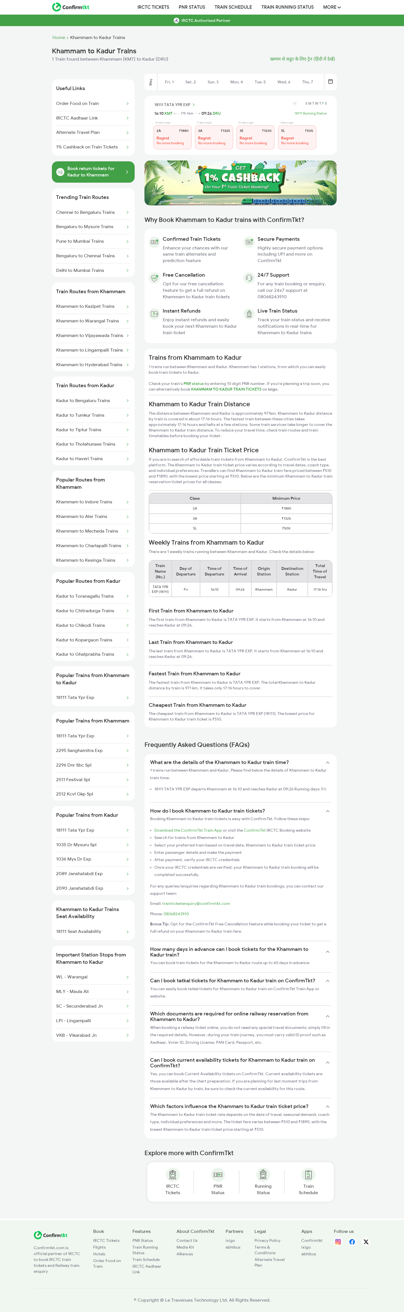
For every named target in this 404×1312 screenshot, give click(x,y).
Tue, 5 (260, 82)
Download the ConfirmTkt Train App (188, 830)
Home (58, 37)
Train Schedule (233, 7)
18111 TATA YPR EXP (175, 104)
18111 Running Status (311, 113)
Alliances (184, 1254)
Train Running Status (287, 7)
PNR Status (192, 7)
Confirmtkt (312, 1240)
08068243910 (176, 914)
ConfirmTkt (255, 830)
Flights (99, 1247)
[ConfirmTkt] (50, 1238)
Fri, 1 (169, 82)
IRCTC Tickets (153, 7)
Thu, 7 (307, 82)
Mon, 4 (236, 82)
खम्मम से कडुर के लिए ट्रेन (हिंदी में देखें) (302, 59)
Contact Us (187, 1240)
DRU (217, 113)
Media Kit (185, 1247)
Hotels (99, 1254)
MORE (332, 7)
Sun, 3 (213, 82)
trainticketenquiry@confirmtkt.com (196, 903)
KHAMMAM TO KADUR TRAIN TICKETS (226, 389)
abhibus (233, 1247)
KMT (168, 113)
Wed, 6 (283, 82)
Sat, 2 (190, 82)
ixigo (230, 1240)
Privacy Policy (267, 1240)
